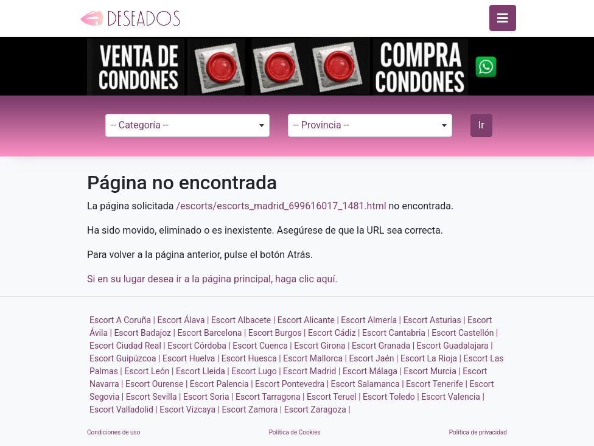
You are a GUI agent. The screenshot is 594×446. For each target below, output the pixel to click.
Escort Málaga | (372, 371)
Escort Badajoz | (144, 333)
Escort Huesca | (251, 358)
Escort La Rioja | (430, 358)
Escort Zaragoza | (317, 409)
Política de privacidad (478, 432)
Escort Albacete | (243, 320)
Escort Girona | (321, 345)
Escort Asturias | (434, 320)
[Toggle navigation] (502, 18)
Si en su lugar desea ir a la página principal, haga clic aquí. (212, 279)
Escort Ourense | (156, 384)
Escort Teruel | (334, 397)
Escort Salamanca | (367, 384)
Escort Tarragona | (270, 397)
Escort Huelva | (190, 358)
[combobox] (187, 125)
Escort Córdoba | (199, 345)
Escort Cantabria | (396, 333)
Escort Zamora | (252, 409)
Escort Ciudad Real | (127, 345)
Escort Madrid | (311, 371)
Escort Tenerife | (436, 384)
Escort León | (148, 371)
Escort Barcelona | (211, 333)
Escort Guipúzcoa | (125, 358)
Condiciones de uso (113, 432)
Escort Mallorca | (315, 358)
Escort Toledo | (391, 397)
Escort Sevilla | (153, 397)
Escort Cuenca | (262, 345)
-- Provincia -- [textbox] (321, 125)
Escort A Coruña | (122, 320)
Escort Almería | (371, 320)
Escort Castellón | (465, 333)
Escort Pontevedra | (292, 384)
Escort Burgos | (277, 333)
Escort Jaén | (373, 358)
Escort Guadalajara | (455, 345)
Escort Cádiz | (334, 333)
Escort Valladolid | (123, 409)
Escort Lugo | (256, 371)
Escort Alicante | (308, 320)
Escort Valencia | (452, 397)
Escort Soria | (208, 397)
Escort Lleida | (202, 371)
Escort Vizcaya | (189, 409)
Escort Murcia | (432, 371)
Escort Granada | (383, 345)
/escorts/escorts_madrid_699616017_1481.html (281, 206)
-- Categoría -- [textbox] (140, 125)
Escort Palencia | (221, 384)
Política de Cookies (295, 432)
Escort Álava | (183, 320)
